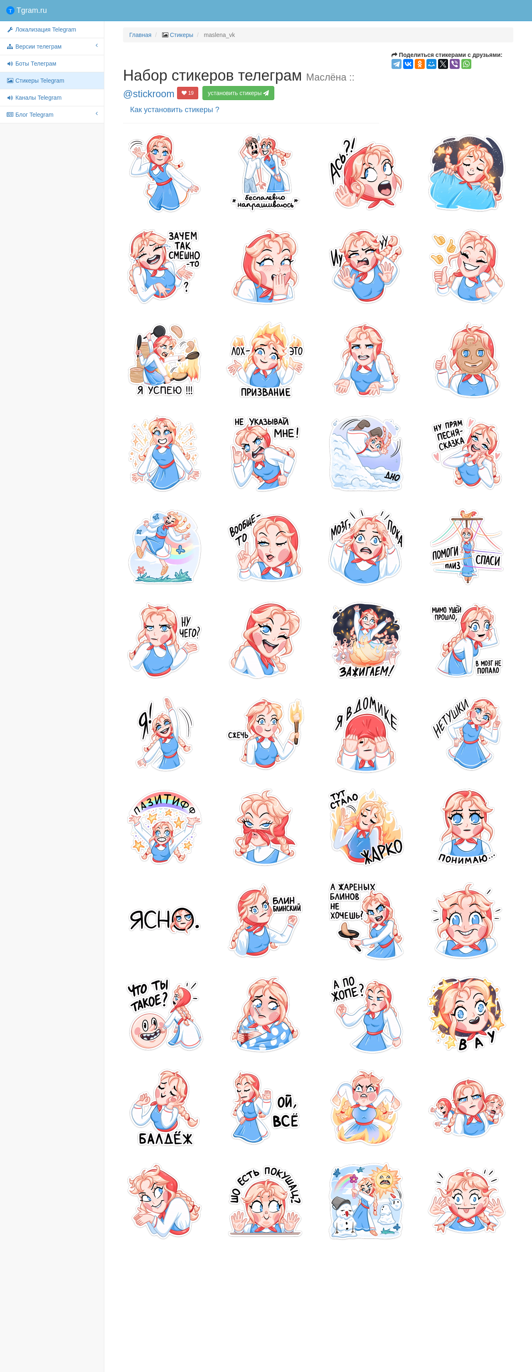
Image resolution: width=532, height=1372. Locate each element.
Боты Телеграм (31, 63)
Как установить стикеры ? (174, 110)
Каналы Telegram (34, 97)
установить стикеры (238, 93)
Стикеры (181, 35)
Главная (140, 35)
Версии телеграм (52, 46)
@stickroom (149, 93)
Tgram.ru (26, 10)
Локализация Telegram (41, 29)
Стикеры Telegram (35, 80)
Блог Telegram (52, 114)
